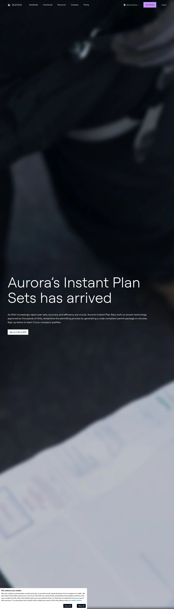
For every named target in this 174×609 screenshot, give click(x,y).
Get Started (149, 5)
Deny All (68, 606)
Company (74, 5)
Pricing (86, 5)
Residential (33, 5)
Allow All (81, 606)
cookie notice (76, 600)
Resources (62, 5)
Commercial (47, 5)
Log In (164, 5)
